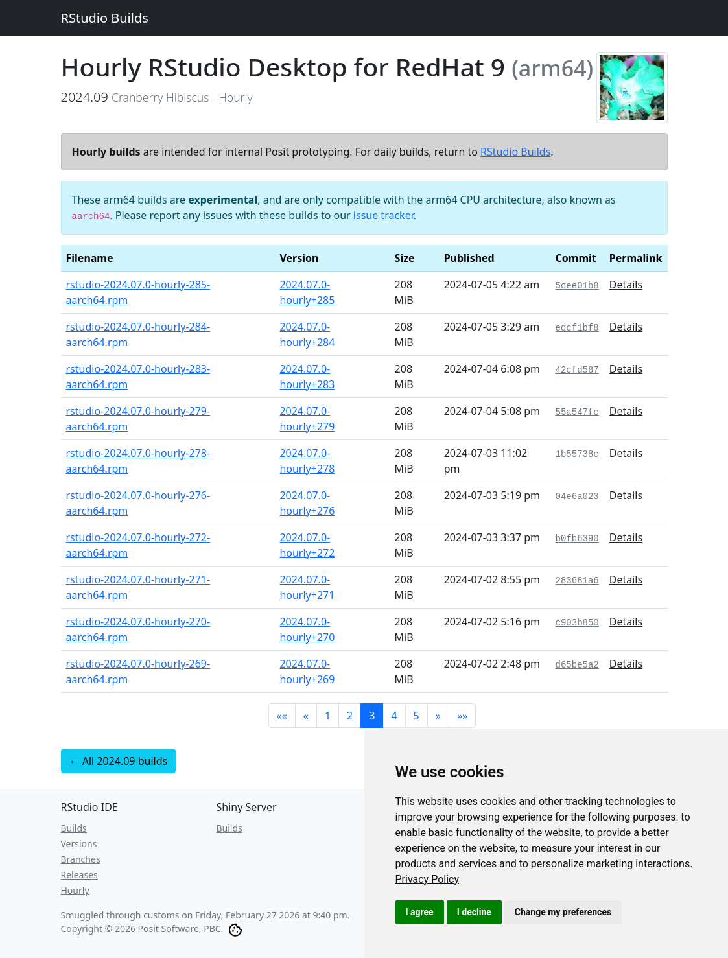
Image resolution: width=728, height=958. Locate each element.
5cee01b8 (577, 286)
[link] (427, 879)
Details (625, 284)
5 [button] (416, 715)
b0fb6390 (577, 538)
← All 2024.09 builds (118, 761)
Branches (80, 859)
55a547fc (577, 412)
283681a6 (577, 581)
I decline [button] (474, 912)
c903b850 (577, 623)
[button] (282, 715)
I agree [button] (420, 912)
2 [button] (350, 715)
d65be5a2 (577, 665)
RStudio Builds (104, 18)
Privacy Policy (427, 879)
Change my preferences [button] (563, 912)
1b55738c (577, 454)
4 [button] (394, 715)
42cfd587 (577, 370)
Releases (79, 875)
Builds (74, 828)
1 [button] (328, 715)
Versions (79, 843)
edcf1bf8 (577, 328)
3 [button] (372, 715)
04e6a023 (577, 496)
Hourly (75, 890)
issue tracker (383, 215)
